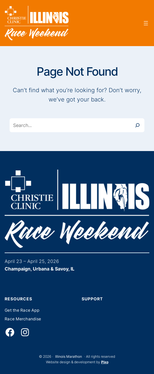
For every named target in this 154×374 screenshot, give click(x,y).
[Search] (137, 125)
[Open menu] (145, 23)
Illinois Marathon (68, 356)
